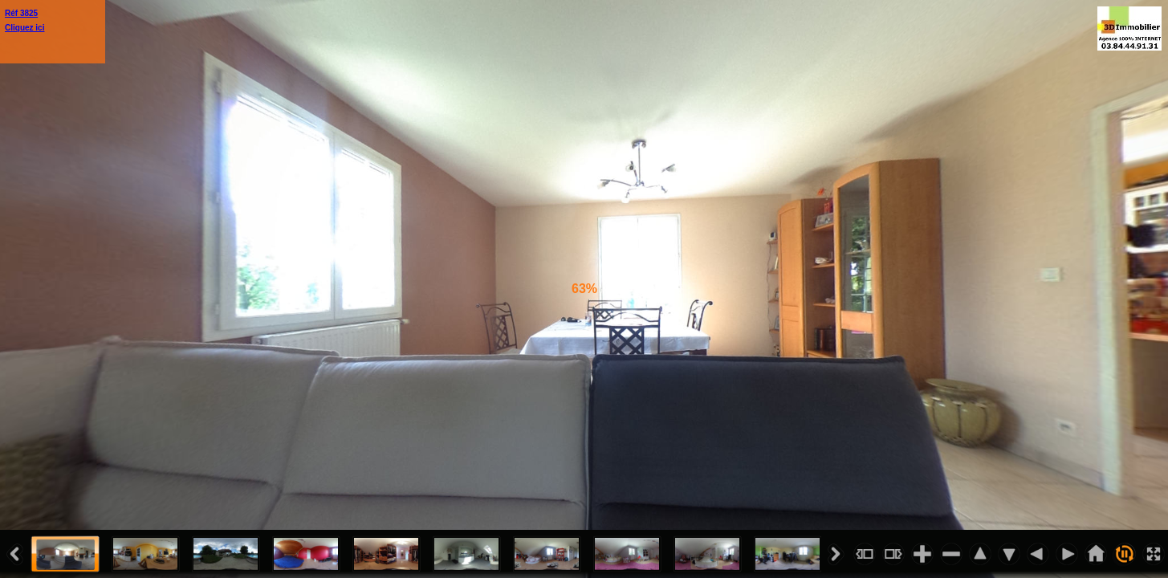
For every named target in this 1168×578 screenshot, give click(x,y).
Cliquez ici (24, 27)
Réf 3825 (21, 13)
